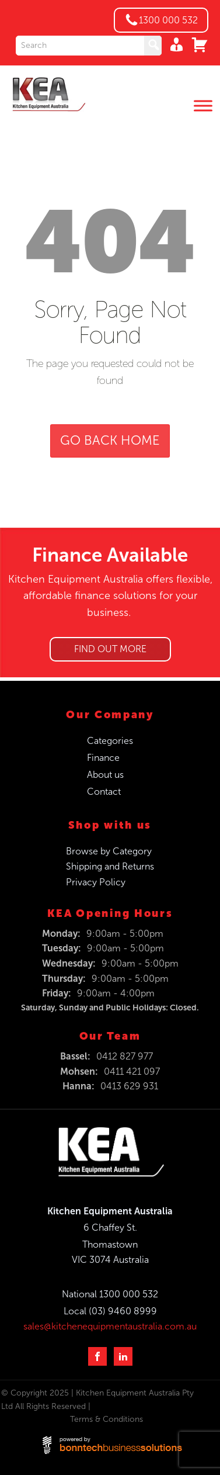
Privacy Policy (95, 882)
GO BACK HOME (110, 441)
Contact (104, 792)
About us (105, 775)
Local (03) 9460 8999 (110, 1311)
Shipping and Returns (110, 866)
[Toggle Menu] (203, 105)
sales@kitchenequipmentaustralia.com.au (110, 1326)
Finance (103, 758)
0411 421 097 (132, 1071)
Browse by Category (109, 851)
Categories (110, 741)
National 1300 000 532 (110, 1294)
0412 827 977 (124, 1056)
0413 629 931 (129, 1086)
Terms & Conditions (106, 1419)
